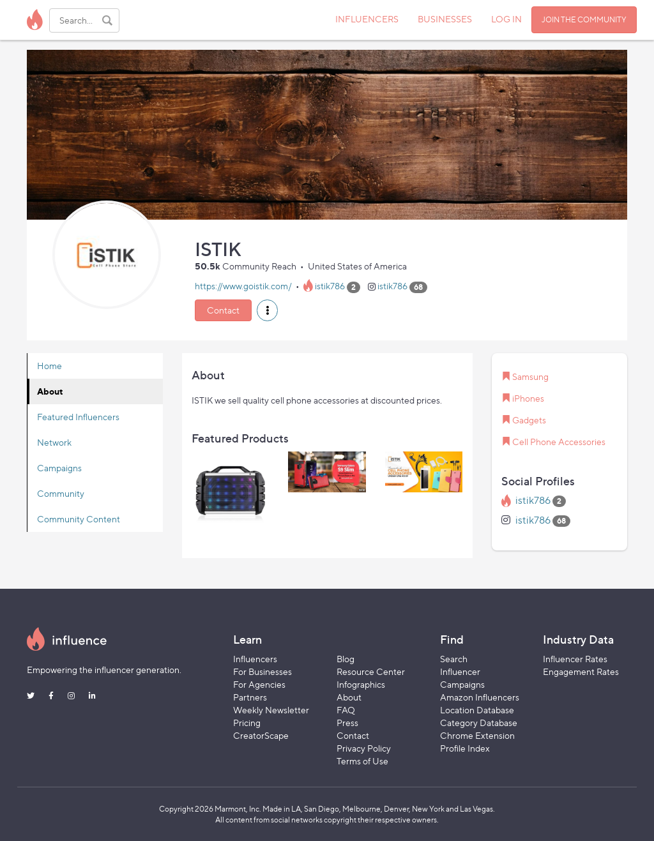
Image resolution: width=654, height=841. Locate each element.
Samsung (530, 376)
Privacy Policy (364, 748)
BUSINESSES (445, 18)
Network (54, 442)
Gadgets (529, 419)
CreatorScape (261, 735)
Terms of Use (362, 760)
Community (60, 493)
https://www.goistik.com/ (243, 286)
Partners (250, 697)
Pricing (247, 722)
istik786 (330, 286)
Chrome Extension (477, 735)
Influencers (255, 658)
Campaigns (59, 467)
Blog (345, 658)
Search (454, 658)
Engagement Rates (581, 671)
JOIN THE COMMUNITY (584, 19)
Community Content (78, 518)
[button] (267, 310)
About (50, 391)
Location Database (477, 709)
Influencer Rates (575, 658)
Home (49, 365)
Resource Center (371, 671)
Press (347, 722)
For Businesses (262, 671)
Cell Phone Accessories (558, 441)
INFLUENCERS (367, 18)
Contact (223, 310)
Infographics (361, 684)
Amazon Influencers (479, 697)
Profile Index (465, 748)
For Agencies (259, 684)
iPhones (528, 398)
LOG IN (506, 18)
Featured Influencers (78, 416)
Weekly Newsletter (271, 709)
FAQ (346, 709)
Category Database (478, 722)
